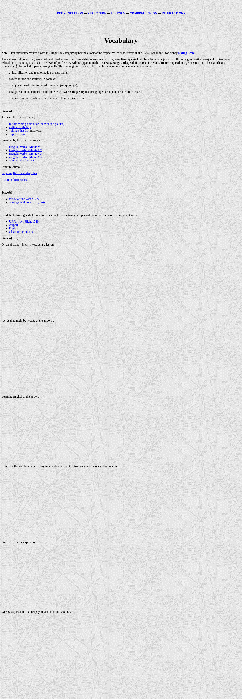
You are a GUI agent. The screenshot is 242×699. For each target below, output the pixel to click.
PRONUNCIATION (70, 13)
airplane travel (17, 134)
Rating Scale (186, 53)
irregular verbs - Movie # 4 (25, 157)
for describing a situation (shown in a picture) (36, 123)
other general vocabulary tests (27, 202)
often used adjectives (21, 160)
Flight (12, 228)
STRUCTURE (97, 13)
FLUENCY (118, 13)
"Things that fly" (19, 130)
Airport (13, 225)
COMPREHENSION (143, 13)
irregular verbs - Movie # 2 (25, 150)
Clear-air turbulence (21, 231)
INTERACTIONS (173, 13)
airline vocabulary (20, 127)
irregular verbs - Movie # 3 (25, 153)
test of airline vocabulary (24, 198)
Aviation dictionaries (14, 179)
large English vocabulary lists (19, 173)
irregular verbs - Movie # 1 (25, 146)
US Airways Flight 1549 (24, 221)
